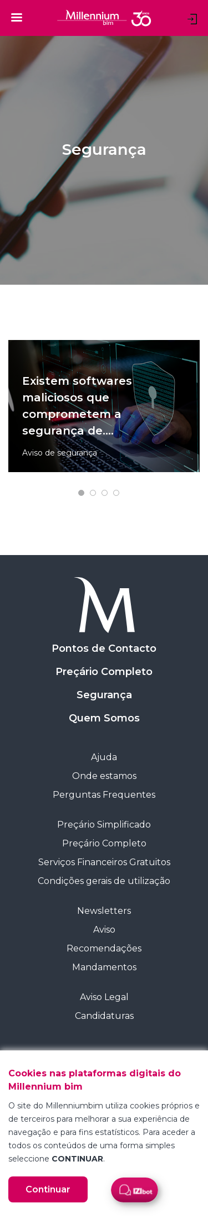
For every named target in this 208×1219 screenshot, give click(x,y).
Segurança (104, 695)
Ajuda (104, 757)
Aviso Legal (104, 997)
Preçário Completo (104, 672)
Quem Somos (104, 718)
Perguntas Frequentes (104, 794)
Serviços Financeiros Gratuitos (104, 862)
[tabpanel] (104, 406)
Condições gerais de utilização (104, 881)
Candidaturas (104, 1016)
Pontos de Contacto (104, 648)
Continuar (48, 1189)
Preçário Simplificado (104, 824)
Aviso (104, 929)
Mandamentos (104, 967)
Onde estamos (104, 776)
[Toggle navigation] (17, 17)
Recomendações (104, 948)
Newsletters (104, 911)
